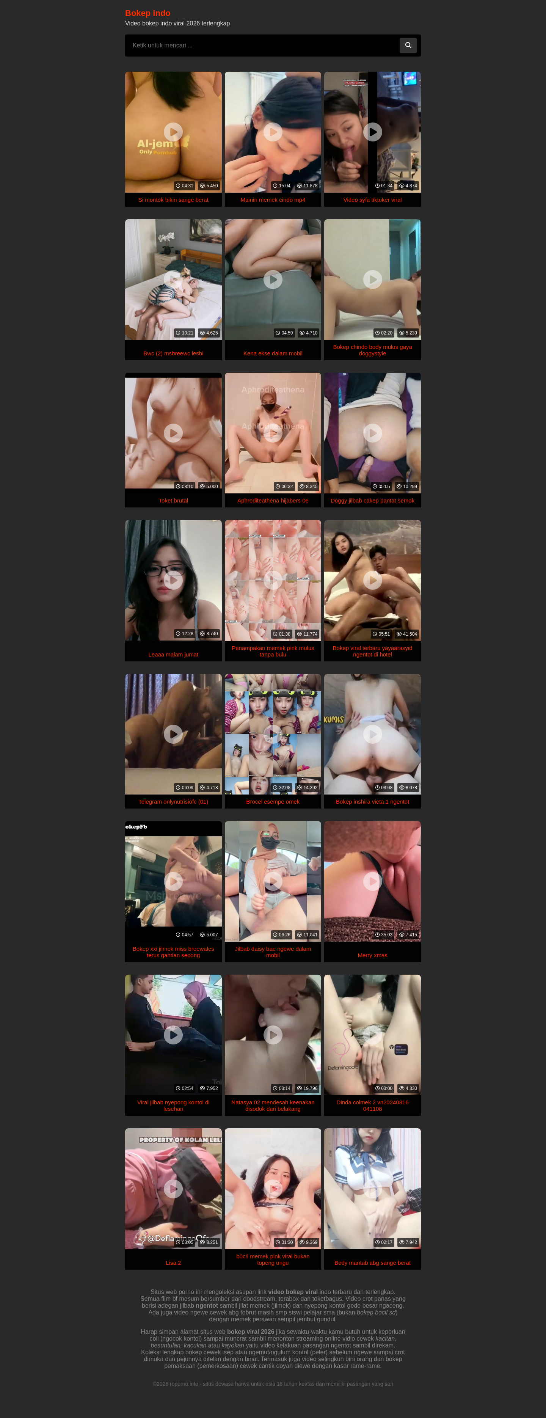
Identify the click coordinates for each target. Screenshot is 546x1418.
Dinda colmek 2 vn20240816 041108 (373, 1105)
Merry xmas (372, 955)
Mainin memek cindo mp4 (273, 199)
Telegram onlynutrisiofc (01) (173, 801)
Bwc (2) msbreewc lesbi (173, 353)
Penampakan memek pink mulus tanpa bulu (273, 651)
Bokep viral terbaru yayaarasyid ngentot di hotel (373, 651)
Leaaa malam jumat (173, 654)
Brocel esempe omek (273, 801)
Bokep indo (148, 13)
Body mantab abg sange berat (372, 1262)
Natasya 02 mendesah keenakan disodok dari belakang (272, 1105)
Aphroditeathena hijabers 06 (273, 500)
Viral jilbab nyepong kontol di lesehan (173, 1105)
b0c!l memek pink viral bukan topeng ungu (272, 1259)
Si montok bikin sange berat (173, 199)
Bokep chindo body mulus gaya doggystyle (372, 350)
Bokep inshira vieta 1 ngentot (372, 801)
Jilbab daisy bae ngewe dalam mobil (273, 951)
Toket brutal (173, 500)
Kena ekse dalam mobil (273, 353)
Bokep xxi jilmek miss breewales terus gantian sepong (173, 951)
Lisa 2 (173, 1262)
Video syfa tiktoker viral (373, 199)
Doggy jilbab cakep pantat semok (372, 500)
